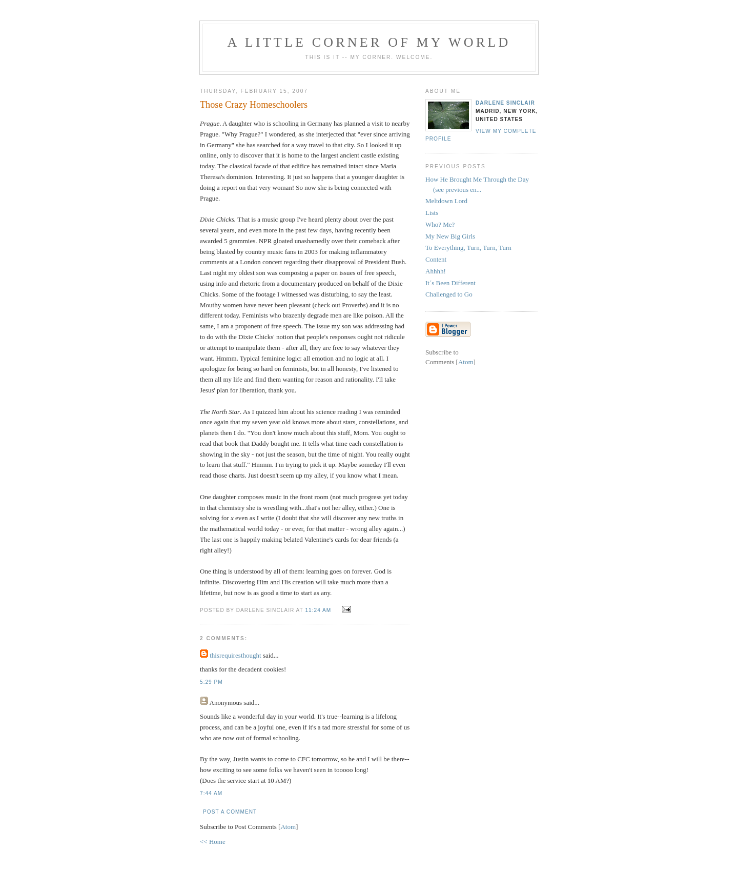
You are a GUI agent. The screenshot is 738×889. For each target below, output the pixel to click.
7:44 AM (211, 793)
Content (435, 259)
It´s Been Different (450, 283)
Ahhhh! (435, 271)
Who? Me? (440, 224)
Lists (431, 212)
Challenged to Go (449, 294)
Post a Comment (230, 812)
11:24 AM (319, 610)
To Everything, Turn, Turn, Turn (468, 247)
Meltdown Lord (446, 201)
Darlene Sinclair (505, 103)
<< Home (212, 841)
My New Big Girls (450, 236)
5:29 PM (211, 682)
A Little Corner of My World (369, 42)
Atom (288, 827)
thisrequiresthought (235, 655)
